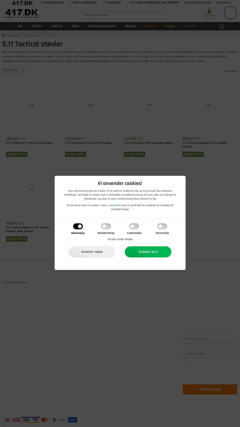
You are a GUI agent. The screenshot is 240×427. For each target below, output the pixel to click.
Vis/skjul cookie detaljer (120, 239)
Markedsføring (106, 233)
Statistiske (162, 233)
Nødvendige (78, 233)
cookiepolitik (114, 205)
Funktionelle (134, 233)
